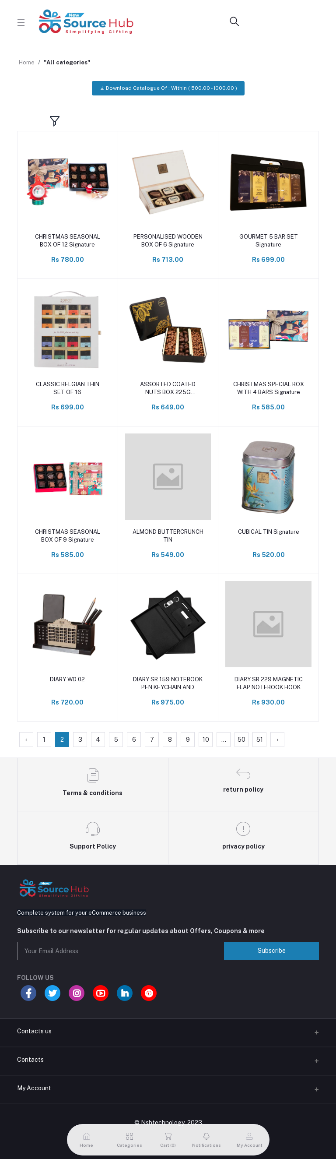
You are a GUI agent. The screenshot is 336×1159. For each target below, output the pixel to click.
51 (259, 739)
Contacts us (34, 1031)
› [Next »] (277, 739)
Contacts (30, 1059)
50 (241, 739)
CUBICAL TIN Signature (268, 531)
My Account (34, 1088)
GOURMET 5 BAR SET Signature (268, 240)
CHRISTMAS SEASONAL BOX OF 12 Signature (67, 240)
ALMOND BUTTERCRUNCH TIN (168, 535)
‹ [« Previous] (26, 739)
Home (27, 62)
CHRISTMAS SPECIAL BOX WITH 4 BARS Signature (268, 388)
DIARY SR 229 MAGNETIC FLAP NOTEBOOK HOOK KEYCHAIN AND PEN (268, 683)
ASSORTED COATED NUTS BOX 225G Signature (168, 388)
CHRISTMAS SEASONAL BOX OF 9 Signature (67, 535)
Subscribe (272, 950)
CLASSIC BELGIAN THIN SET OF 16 (67, 388)
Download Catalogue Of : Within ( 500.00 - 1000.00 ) (168, 88)
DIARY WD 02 (67, 679)
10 (206, 739)
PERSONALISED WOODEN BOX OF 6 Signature (168, 240)
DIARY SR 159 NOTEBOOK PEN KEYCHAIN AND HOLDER (168, 683)
